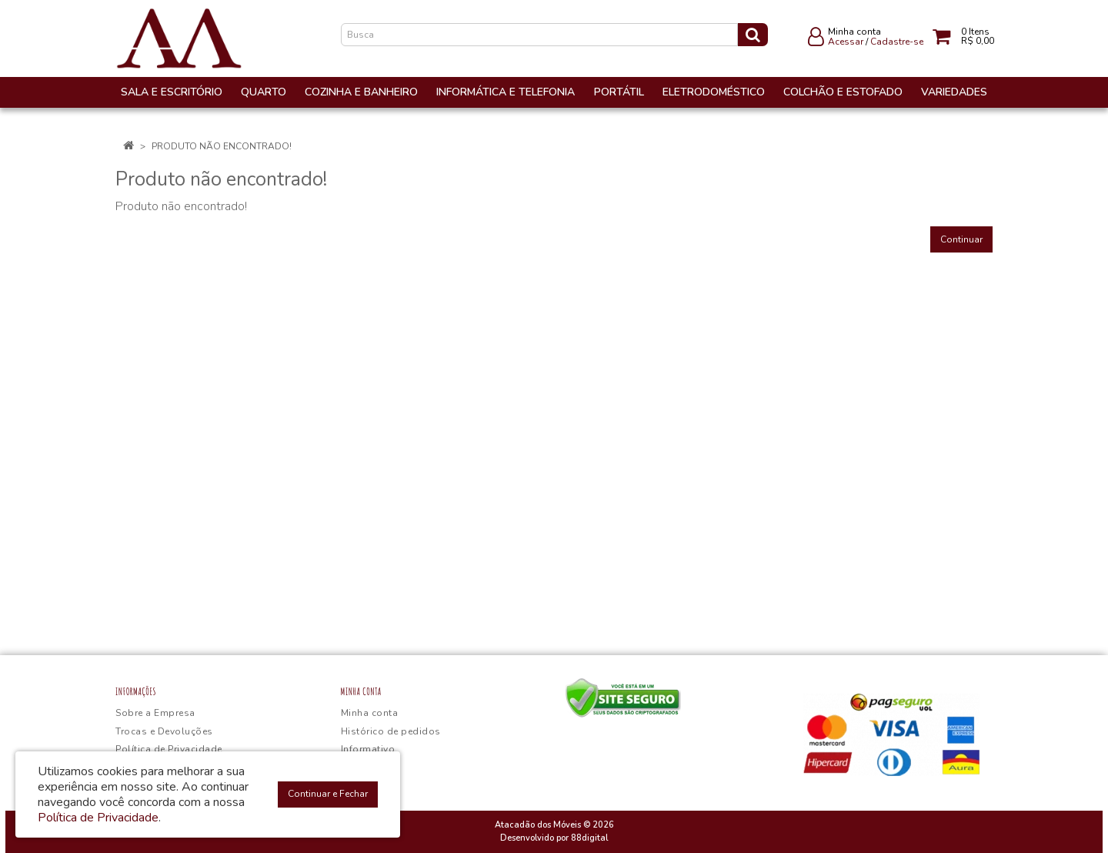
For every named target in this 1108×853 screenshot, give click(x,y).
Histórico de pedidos (391, 731)
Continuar (961, 239)
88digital (589, 838)
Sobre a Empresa (155, 713)
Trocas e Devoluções (164, 731)
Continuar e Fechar (328, 794)
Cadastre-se (896, 41)
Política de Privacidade (168, 749)
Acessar (845, 41)
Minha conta (370, 713)
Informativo (368, 749)
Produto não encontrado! (222, 146)
